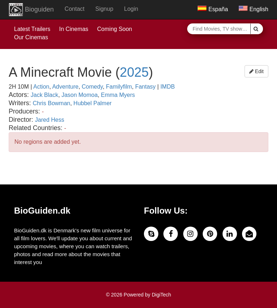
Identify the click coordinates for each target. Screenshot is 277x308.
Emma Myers (118, 95)
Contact (74, 9)
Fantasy (145, 87)
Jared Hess (49, 120)
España (213, 9)
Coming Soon (114, 29)
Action (41, 87)
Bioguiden (31, 10)
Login (131, 9)
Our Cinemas (31, 37)
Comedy (92, 87)
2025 (134, 72)
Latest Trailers (32, 29)
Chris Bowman (51, 103)
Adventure (65, 87)
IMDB (168, 87)
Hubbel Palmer (93, 103)
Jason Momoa (79, 95)
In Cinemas (73, 29)
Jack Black (44, 95)
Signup (104, 9)
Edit (256, 71)
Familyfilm (119, 87)
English (253, 9)
